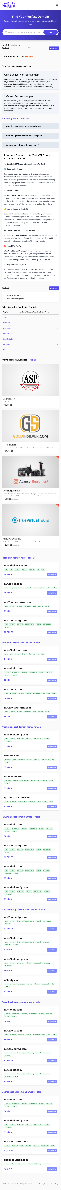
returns (19, 606)
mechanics (49, 672)
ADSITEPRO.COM (9, 399)
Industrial (6, 334)
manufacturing (29, 624)
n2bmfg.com (11, 755)
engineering (16, 672)
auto (12, 1164)
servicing (22, 1164)
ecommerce (27, 606)
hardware (17, 569)
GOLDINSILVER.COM (10, 445)
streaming (13, 801)
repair (22, 1145)
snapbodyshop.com (16, 1159)
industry (24, 569)
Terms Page (55, 1184)
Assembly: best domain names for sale (21, 1002)
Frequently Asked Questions (16, 118)
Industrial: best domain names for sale (21, 816)
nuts (38, 569)
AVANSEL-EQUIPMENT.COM (12, 491)
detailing (38, 1164)
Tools (5, 317)
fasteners (32, 569)
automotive (8, 873)
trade (14, 759)
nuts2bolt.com (13, 866)
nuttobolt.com (13, 668)
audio (51, 801)
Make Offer (54, 48)
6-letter (7, 762)
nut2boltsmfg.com (15, 620)
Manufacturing (8, 339)
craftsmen (44, 780)
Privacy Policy (43, 1184)
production (20, 738)
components (47, 624)
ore (38, 780)
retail (34, 606)
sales (6, 569)
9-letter (54, 588)
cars (17, 1164)
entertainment (22, 801)
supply (47, 606)
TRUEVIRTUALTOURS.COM (12, 539)
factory (45, 801)
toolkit (53, 1145)
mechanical (36, 588)
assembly (28, 588)
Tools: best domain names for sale (19, 557)
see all (33, 359)
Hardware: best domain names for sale (21, 642)
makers (51, 780)
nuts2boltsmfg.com (15, 298)
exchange (40, 606)
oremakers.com (13, 776)
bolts (42, 569)
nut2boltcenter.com (16, 1141)
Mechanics (7, 350)
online (6, 801)
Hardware (6, 323)
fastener (7, 675)
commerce (8, 759)
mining (33, 780)
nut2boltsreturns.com (17, 602)
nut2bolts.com (13, 583)
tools (11, 569)
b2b (53, 759)
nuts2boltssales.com (16, 565)
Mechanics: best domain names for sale (21, 1091)
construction (33, 672)
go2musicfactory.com (17, 797)
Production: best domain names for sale (21, 726)
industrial (20, 624)
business (29, 759)
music (39, 801)
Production (7, 328)
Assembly (6, 344)
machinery (46, 870)
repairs (7, 1164)
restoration (30, 1164)
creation (15, 780)
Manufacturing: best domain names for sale (23, 909)
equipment (13, 588)
